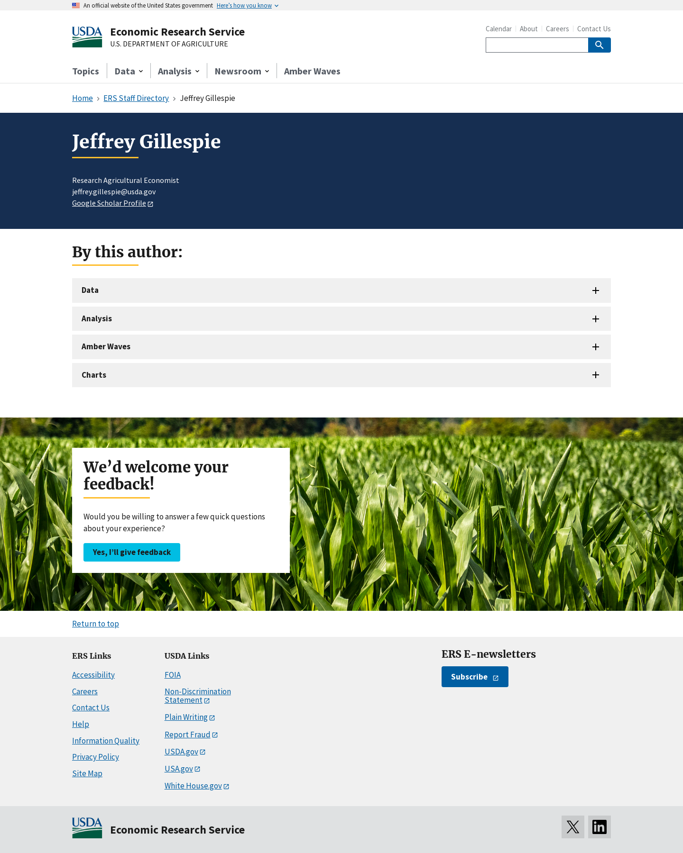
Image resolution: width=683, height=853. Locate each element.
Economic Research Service (177, 31)
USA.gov (179, 768)
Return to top (95, 623)
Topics (85, 71)
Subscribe (469, 677)
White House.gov (193, 785)
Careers (557, 29)
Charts (94, 375)
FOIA (173, 675)
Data (90, 290)
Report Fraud (188, 734)
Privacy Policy (95, 757)
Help (80, 724)
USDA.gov (181, 751)
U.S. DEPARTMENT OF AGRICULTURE (169, 44)
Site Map (87, 773)
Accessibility (93, 675)
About (529, 29)
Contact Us (594, 29)
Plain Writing (186, 717)
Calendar (499, 29)
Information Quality (105, 740)
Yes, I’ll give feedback (132, 552)
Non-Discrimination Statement (198, 696)
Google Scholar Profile (109, 203)
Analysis (97, 318)
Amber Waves (312, 71)
